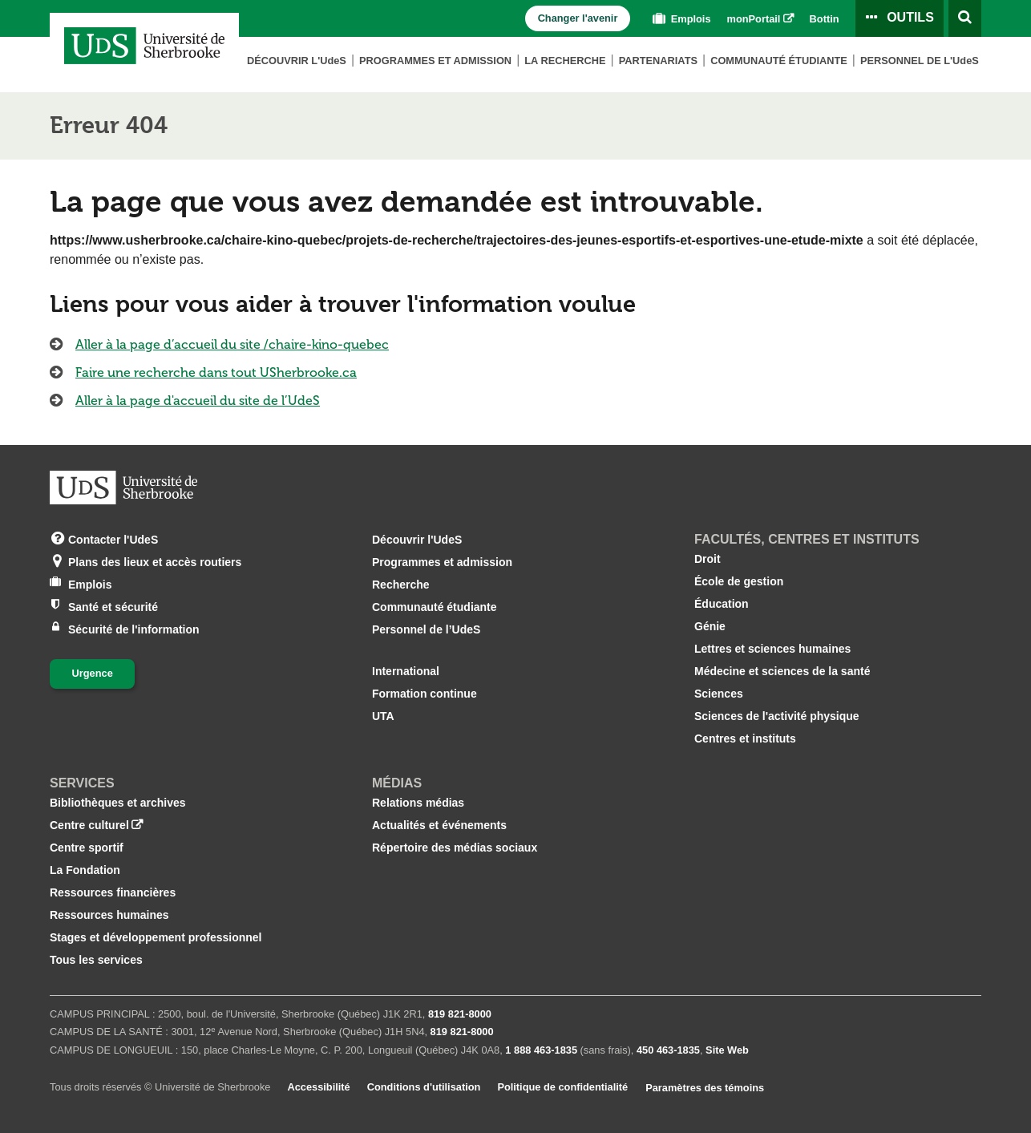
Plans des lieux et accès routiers (154, 561)
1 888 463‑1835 (541, 1050)
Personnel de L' (919, 61)
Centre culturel (89, 825)
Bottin (824, 19)
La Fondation (85, 870)
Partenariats (658, 61)
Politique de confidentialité (562, 1087)
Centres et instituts (745, 738)
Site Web (727, 1050)
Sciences (718, 693)
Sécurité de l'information (134, 628)
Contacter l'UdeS (113, 538)
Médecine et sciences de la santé (782, 671)
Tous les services (96, 959)
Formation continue (424, 693)
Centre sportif (86, 847)
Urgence (92, 673)
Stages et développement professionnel (156, 937)
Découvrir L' (296, 61)
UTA (383, 716)
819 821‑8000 (459, 1014)
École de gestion (738, 581)
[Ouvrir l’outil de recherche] (964, 18)
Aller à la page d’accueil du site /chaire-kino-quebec (232, 344)
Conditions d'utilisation (424, 1087)
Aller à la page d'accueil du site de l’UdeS (197, 400)
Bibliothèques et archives (118, 802)
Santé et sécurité (113, 605)
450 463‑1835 (668, 1050)
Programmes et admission (435, 61)
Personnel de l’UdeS (426, 629)
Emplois (679, 19)
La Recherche (564, 61)
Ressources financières (113, 892)
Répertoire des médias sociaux (454, 847)
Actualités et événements (439, 825)
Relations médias (418, 802)
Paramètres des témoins (704, 1088)
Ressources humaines (109, 914)
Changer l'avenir (578, 18)
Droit (707, 558)
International (405, 671)
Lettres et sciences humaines (772, 648)
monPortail (754, 19)
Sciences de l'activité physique (776, 716)
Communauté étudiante (778, 61)
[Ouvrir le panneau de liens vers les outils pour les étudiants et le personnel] (899, 18)
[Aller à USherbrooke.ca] (123, 487)
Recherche (401, 584)
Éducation (721, 603)
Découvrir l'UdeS (417, 539)
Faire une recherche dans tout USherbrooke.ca (216, 372)
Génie (710, 626)
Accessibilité (318, 1087)
